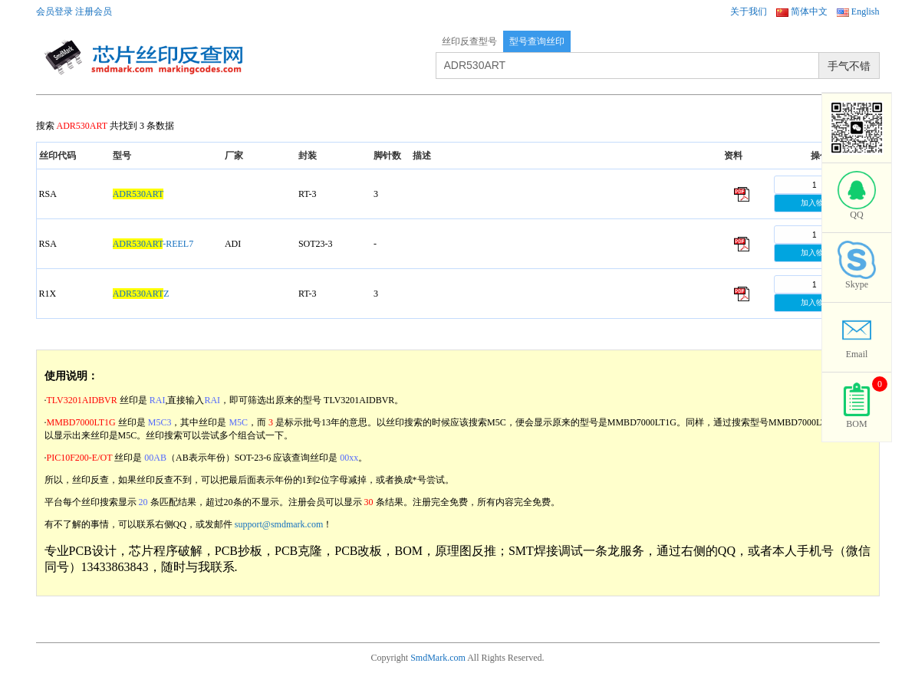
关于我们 (748, 11)
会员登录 (54, 11)
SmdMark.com (438, 657)
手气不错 (849, 66)
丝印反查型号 (469, 41)
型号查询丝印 (536, 41)
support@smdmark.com (279, 524)
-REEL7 (153, 243)
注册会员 (93, 11)
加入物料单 (820, 203)
